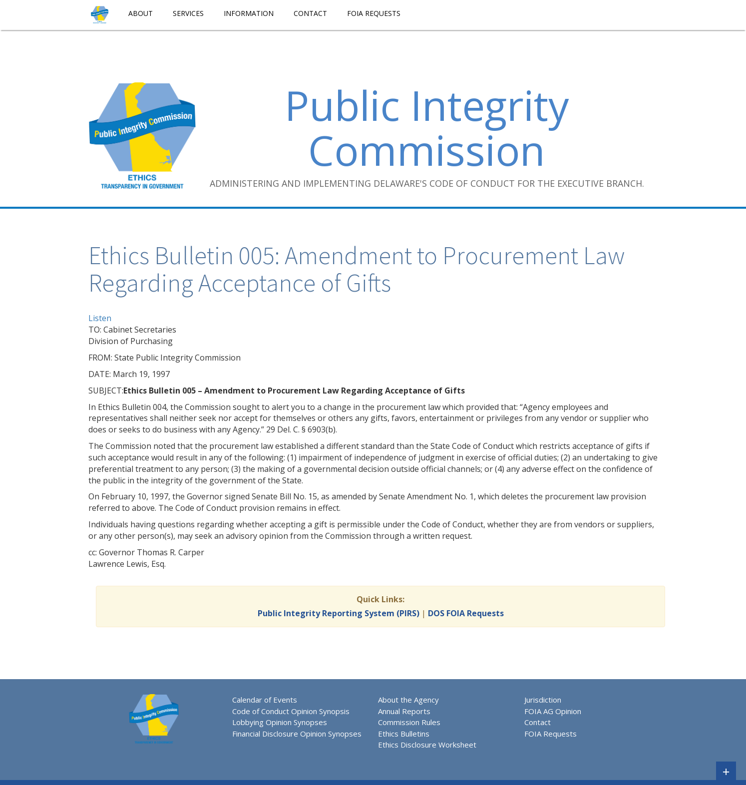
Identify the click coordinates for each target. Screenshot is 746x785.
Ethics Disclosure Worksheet (427, 745)
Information (249, 13)
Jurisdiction (542, 700)
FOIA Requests (373, 13)
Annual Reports (404, 711)
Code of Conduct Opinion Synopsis (291, 711)
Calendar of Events (264, 700)
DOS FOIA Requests (466, 613)
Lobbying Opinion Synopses (279, 722)
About (140, 13)
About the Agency (408, 700)
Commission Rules (409, 722)
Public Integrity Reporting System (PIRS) (338, 613)
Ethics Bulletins (403, 734)
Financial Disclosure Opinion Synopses (297, 734)
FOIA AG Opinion (552, 711)
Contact (310, 13)
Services (188, 13)
